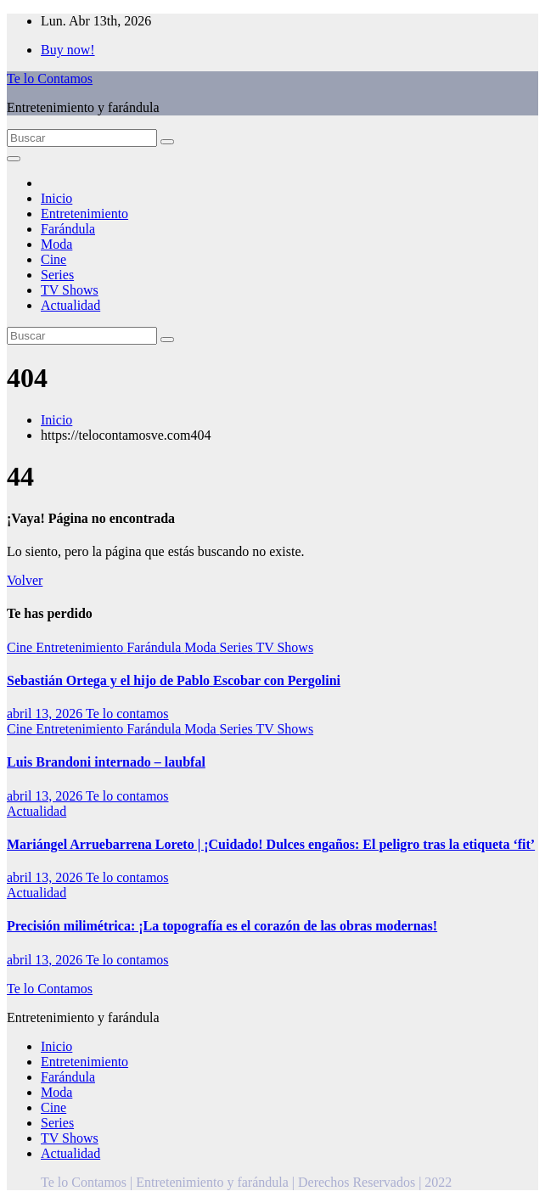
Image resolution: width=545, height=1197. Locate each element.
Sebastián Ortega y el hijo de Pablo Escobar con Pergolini (173, 680)
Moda (56, 244)
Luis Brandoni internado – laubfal (106, 762)
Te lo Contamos (50, 78)
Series (57, 274)
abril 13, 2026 (46, 713)
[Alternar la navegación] (13, 158)
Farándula (68, 229)
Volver (24, 580)
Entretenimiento (84, 213)
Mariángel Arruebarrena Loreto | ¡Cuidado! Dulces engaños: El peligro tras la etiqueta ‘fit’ (271, 844)
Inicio (56, 198)
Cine (53, 259)
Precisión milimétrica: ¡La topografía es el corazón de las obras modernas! (222, 926)
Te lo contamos (127, 713)
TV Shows (69, 290)
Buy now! (68, 49)
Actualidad (70, 305)
